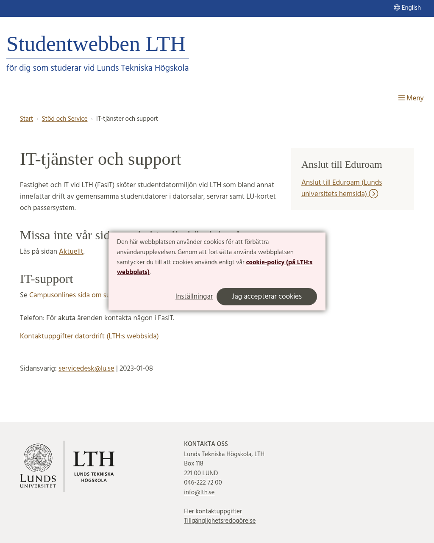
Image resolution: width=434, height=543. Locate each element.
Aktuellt (71, 252)
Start (26, 119)
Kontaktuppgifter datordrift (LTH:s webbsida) (89, 336)
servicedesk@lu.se (86, 368)
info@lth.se (199, 493)
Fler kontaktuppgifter (213, 512)
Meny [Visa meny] (411, 98)
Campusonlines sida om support (78, 295)
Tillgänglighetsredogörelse (220, 521)
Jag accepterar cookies (267, 296)
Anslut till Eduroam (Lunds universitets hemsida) (341, 188)
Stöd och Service (65, 119)
